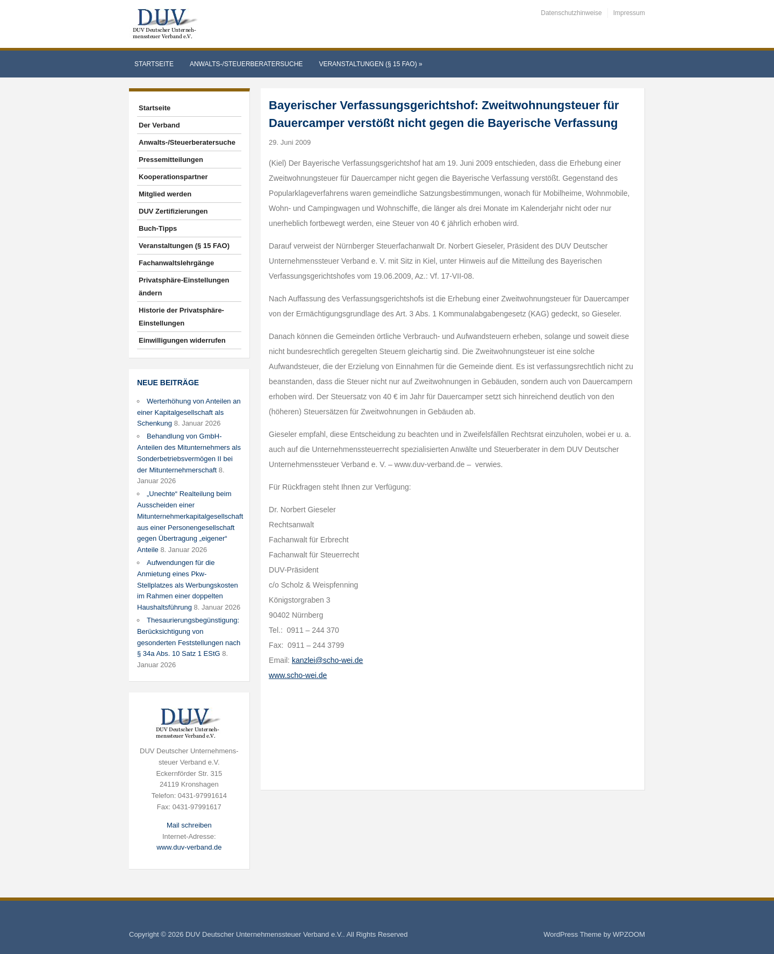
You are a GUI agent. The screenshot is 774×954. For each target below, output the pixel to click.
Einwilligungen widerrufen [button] (182, 340)
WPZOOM (629, 934)
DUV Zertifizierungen (173, 211)
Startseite (154, 64)
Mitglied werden (165, 194)
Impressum (629, 13)
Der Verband (159, 125)
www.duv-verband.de (188, 847)
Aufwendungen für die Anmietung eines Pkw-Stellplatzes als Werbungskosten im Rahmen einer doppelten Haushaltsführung (187, 585)
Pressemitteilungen (171, 160)
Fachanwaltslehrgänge (176, 263)
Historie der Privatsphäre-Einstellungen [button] (181, 316)
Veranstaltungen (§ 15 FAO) (370, 64)
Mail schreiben (189, 825)
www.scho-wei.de (298, 675)
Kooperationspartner (173, 177)
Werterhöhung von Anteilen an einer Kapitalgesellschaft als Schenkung (189, 412)
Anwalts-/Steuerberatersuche (246, 64)
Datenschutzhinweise (571, 13)
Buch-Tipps (158, 228)
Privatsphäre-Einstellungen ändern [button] (184, 286)
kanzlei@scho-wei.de (327, 660)
